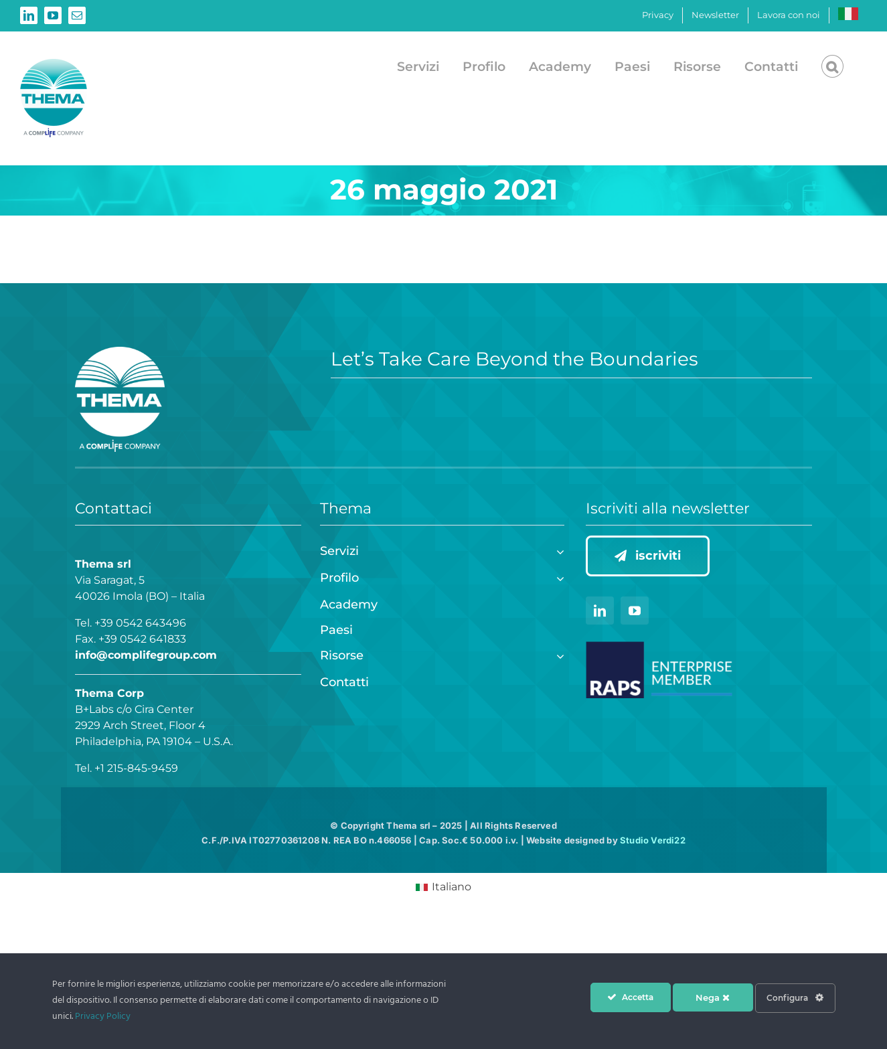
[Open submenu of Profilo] (557, 576)
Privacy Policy (103, 1016)
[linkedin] (600, 610)
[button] (832, 66)
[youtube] (635, 610)
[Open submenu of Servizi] (557, 550)
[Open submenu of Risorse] (557, 654)
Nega (713, 997)
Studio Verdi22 (653, 840)
